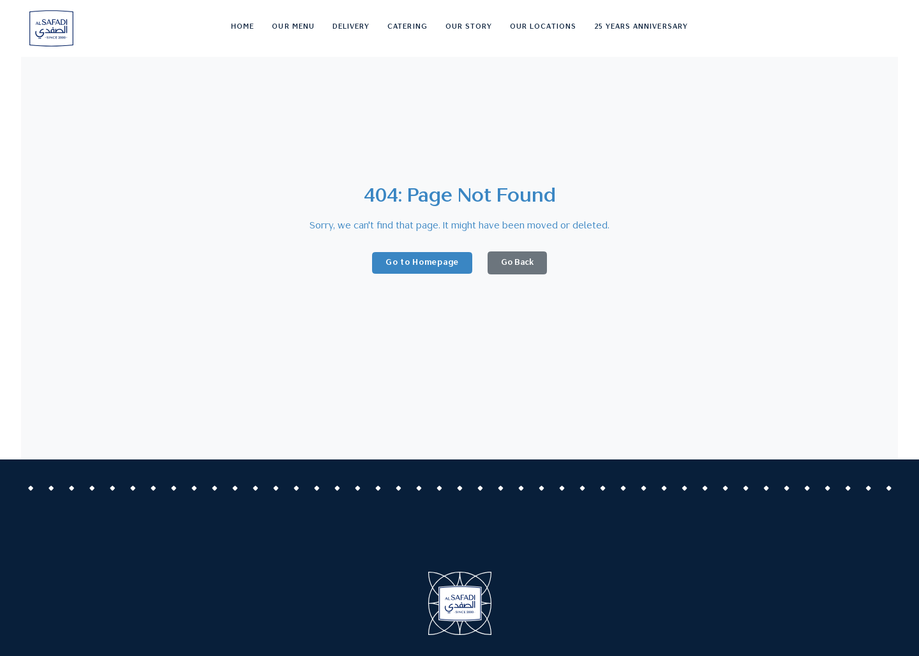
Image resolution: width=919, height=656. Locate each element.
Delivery (351, 27)
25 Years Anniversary (641, 27)
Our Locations (543, 27)
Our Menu (293, 27)
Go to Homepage (422, 263)
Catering (407, 27)
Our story (468, 27)
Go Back (517, 263)
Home (242, 27)
